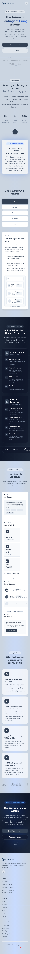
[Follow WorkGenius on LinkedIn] (3, 871)
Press (3, 910)
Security (4, 931)
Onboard (15, 215)
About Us (4, 905)
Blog (3, 913)
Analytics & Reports (8, 887)
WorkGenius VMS (7, 893)
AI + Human (5, 902)
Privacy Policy (6, 925)
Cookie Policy (6, 928)
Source (15, 203)
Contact (4, 916)
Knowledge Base (7, 934)
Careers (4, 907)
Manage (15, 221)
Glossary (4, 936)
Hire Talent (5, 881)
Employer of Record (8, 890)
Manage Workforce (7, 884)
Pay (15, 226)
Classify (15, 209)
